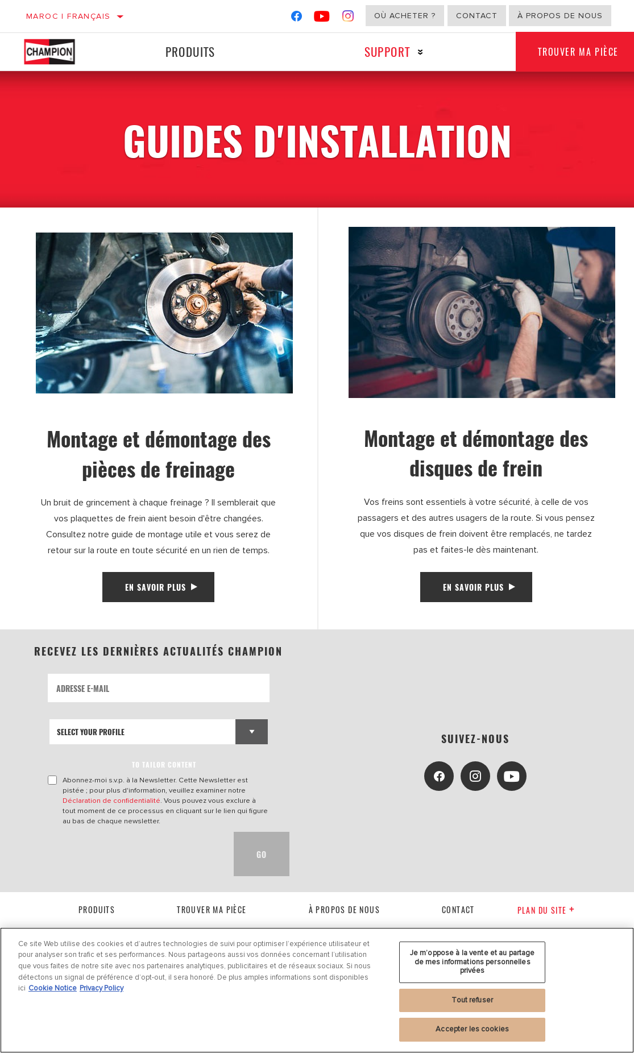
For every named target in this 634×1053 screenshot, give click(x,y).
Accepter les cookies (472, 1029)
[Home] (57, 52)
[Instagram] (348, 18)
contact (458, 909)
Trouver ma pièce (211, 909)
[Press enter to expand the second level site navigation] (420, 52)
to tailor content (164, 765)
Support (386, 51)
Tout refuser (472, 1000)
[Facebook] (297, 18)
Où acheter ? (405, 15)
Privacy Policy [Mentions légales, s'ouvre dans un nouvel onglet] (101, 988)
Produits (190, 51)
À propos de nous (560, 15)
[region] (317, 990)
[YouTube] (322, 18)
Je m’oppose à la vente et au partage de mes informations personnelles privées (472, 961)
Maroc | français (68, 16)
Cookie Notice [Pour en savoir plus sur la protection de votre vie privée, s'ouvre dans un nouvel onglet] (52, 988)
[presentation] (134, 854)
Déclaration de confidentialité (111, 801)
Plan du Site (546, 911)
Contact (477, 15)
